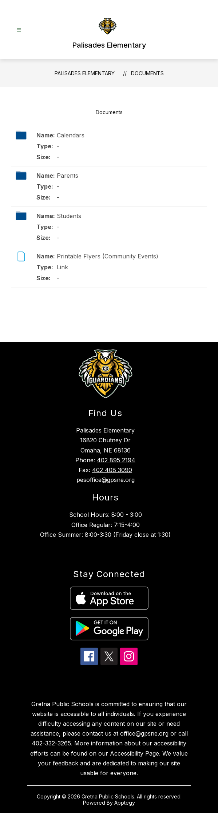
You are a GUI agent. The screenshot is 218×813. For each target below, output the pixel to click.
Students (69, 216)
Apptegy (124, 803)
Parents (67, 175)
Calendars (70, 135)
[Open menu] (19, 30)
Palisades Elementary (85, 73)
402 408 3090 (112, 470)
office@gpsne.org (144, 733)
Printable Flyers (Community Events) (107, 256)
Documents (147, 73)
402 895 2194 (116, 460)
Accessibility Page (134, 753)
